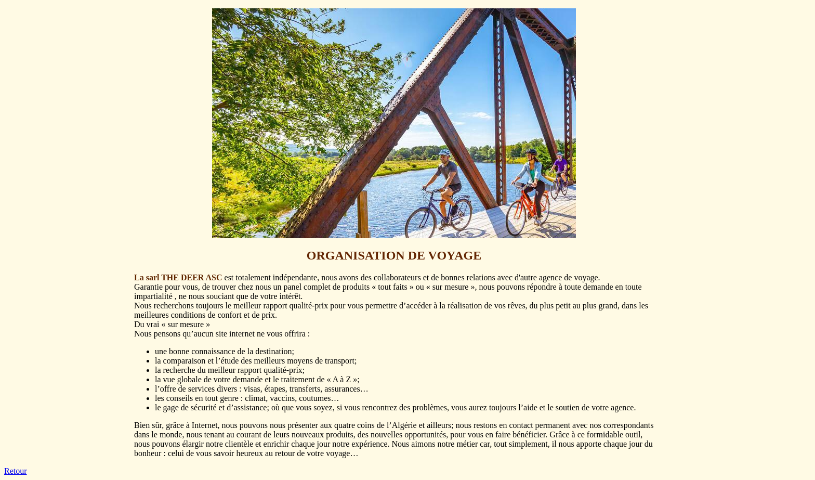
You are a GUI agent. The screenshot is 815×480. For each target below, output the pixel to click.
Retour (15, 470)
